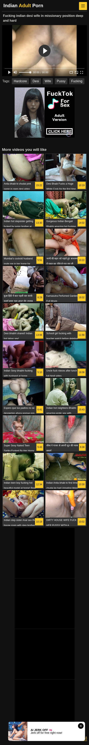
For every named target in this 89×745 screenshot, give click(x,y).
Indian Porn (23, 5)
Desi (36, 81)
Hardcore (20, 81)
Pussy (61, 81)
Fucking (76, 81)
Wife (48, 81)
